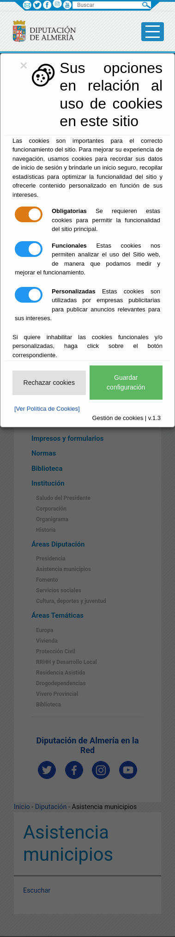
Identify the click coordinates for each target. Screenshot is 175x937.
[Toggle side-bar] (152, 31)
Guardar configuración (126, 382)
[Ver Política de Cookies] (47, 408)
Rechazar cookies (49, 382)
